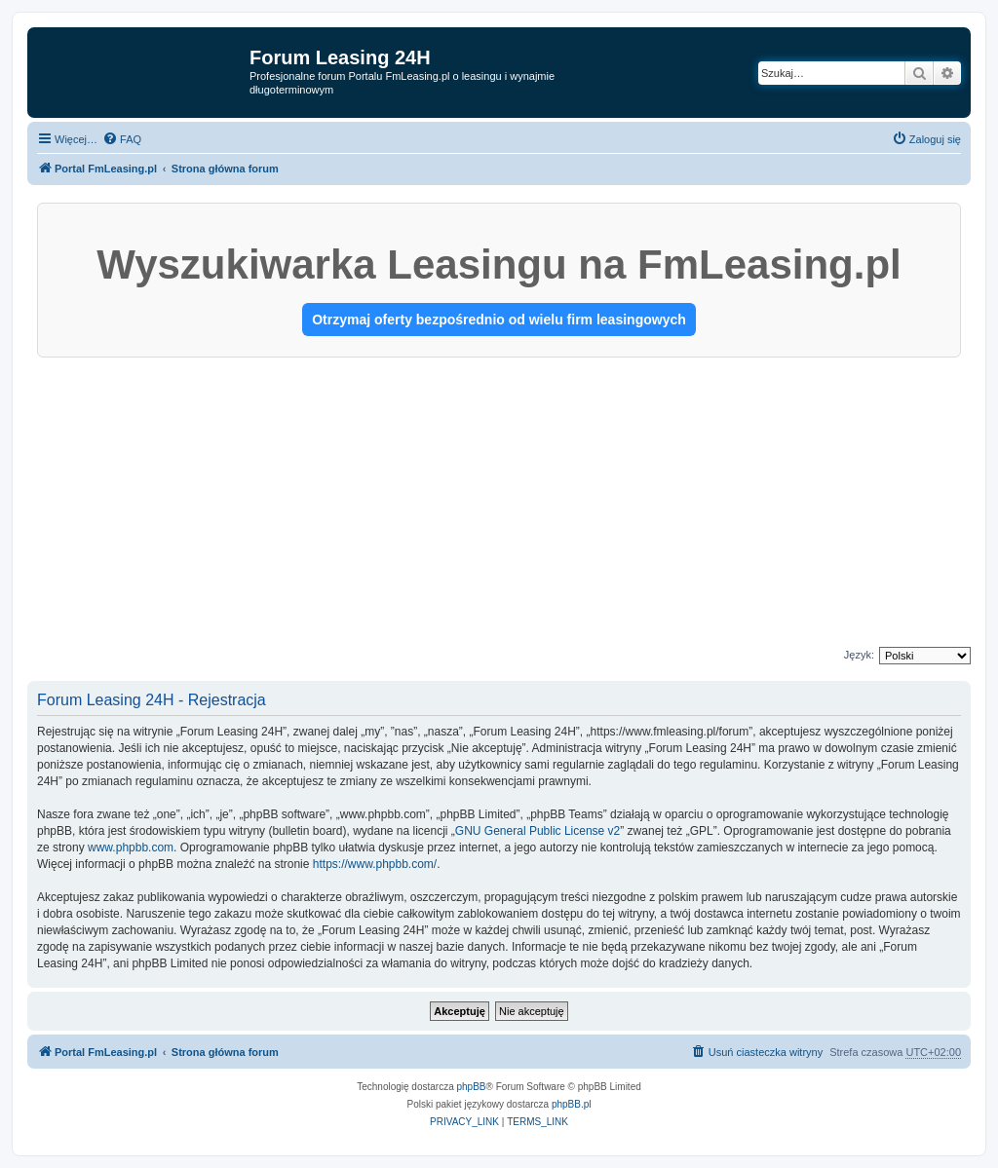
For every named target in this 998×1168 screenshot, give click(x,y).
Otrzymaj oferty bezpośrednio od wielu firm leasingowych (499, 319)
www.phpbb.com (130, 847)
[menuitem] (121, 139)
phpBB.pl (572, 1104)
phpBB (471, 1086)
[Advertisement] (499, 503)
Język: (859, 654)
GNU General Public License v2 (537, 831)
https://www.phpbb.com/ (375, 864)
